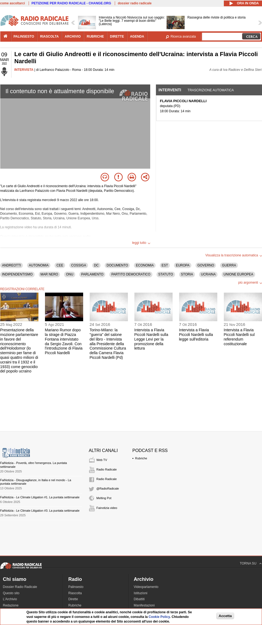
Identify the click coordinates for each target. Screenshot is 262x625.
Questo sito (11, 593)
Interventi (170, 90)
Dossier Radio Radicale (20, 587)
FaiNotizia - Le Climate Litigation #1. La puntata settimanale (40, 497)
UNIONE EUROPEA (238, 274)
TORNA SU (248, 563)
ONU (69, 274)
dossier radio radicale (135, 3)
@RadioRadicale (108, 488)
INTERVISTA (24, 70)
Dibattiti (139, 599)
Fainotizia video (107, 507)
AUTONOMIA (39, 265)
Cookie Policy (159, 617)
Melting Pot (104, 498)
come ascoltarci (12, 3)
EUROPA (182, 265)
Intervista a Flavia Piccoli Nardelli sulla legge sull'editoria (196, 334)
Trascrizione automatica (211, 90)
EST (165, 265)
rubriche (95, 36)
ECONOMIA (144, 265)
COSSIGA (78, 265)
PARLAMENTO (92, 274)
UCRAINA (208, 274)
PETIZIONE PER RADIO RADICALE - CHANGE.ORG (71, 3)
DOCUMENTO (117, 265)
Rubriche (141, 458)
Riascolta (75, 593)
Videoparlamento (146, 587)
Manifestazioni (144, 605)
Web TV (102, 460)
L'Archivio (10, 599)
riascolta (49, 36)
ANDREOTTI (11, 265)
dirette (117, 36)
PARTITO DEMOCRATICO (130, 274)
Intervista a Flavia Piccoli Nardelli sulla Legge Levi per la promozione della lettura (151, 339)
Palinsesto (75, 587)
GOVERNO (205, 265)
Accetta (225, 616)
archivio (73, 36)
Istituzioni (140, 593)
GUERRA (229, 265)
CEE (59, 265)
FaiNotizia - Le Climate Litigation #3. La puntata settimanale (40, 510)
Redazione (11, 605)
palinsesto (24, 36)
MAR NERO (49, 274)
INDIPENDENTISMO (17, 274)
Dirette (73, 599)
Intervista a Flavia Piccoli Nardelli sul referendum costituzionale (239, 337)
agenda (137, 36)
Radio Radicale (107, 469)
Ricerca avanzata (183, 36)
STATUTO (165, 274)
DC (96, 265)
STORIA (187, 274)
